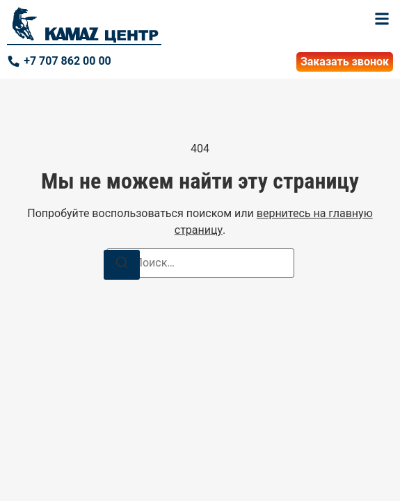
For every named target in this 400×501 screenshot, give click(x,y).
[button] (381, 18)
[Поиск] (122, 265)
